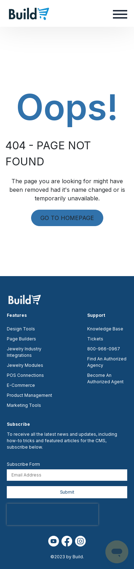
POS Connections (25, 375)
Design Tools (21, 328)
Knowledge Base (105, 328)
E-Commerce (21, 385)
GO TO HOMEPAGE (67, 217)
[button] (120, 13)
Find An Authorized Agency (106, 362)
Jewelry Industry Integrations (24, 352)
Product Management (29, 395)
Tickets (95, 338)
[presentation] (52, 514)
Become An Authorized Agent (105, 378)
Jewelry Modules (25, 365)
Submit (67, 492)
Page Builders (21, 338)
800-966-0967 (103, 348)
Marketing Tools (24, 405)
